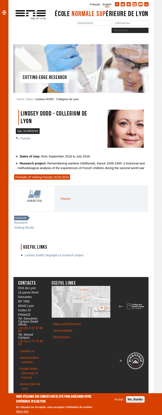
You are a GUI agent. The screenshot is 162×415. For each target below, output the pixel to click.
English (107, 4)
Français (95, 4)
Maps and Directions (67, 324)
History (66, 198)
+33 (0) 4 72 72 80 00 (30, 342)
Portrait (25, 138)
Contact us (27, 351)
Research (21, 222)
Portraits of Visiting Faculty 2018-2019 (42, 177)
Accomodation (62, 330)
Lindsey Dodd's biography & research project (54, 255)
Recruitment (61, 337)
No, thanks (135, 399)
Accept (118, 399)
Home (20, 99)
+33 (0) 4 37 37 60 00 (30, 329)
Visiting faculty (24, 227)
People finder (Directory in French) (29, 373)
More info (22, 411)
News (29, 99)
